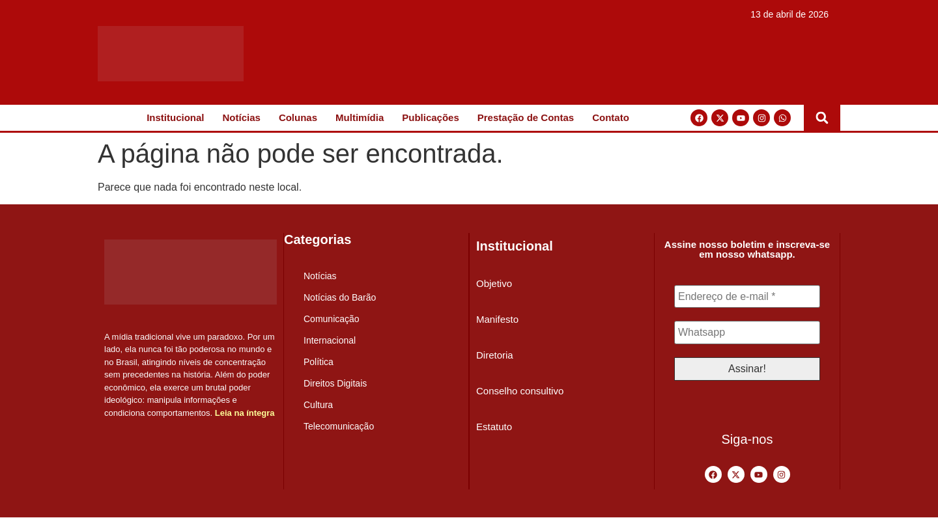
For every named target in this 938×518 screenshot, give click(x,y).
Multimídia (359, 117)
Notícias (242, 117)
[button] (822, 118)
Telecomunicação (339, 426)
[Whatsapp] (747, 333)
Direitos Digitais (335, 383)
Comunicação (332, 319)
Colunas (298, 117)
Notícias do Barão (340, 297)
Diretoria (494, 355)
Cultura (318, 405)
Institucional (175, 117)
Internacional (330, 340)
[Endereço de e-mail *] (747, 296)
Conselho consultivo (519, 390)
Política (319, 362)
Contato (610, 117)
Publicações (430, 117)
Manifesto (497, 319)
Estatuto (494, 426)
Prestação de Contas (525, 117)
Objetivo (494, 283)
